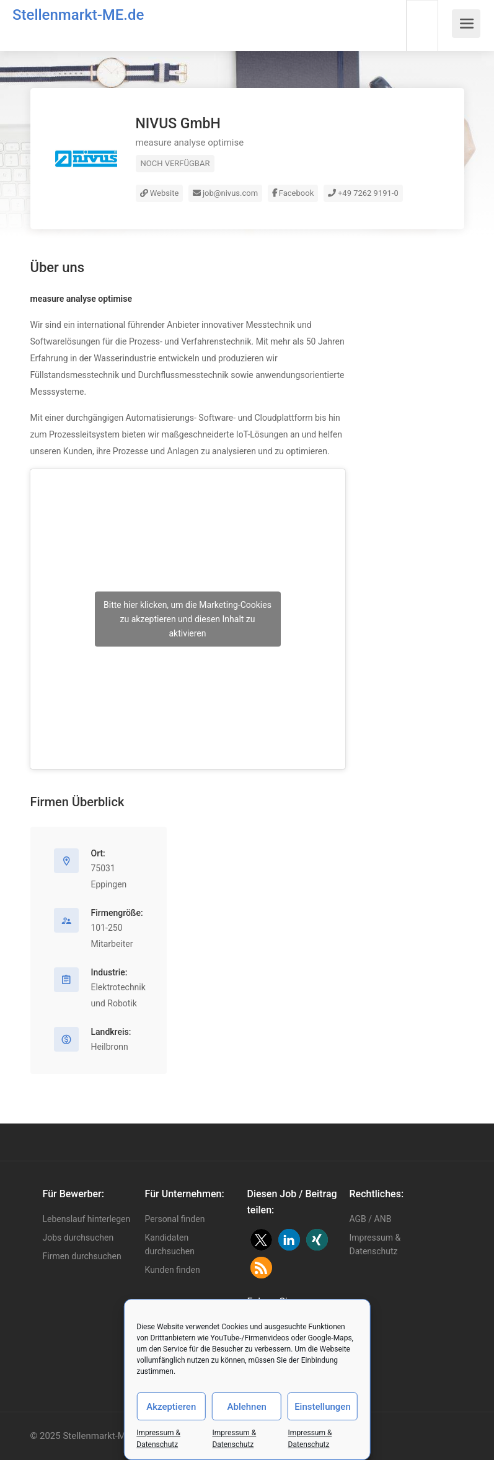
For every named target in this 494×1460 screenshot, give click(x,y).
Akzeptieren (171, 1406)
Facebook (293, 193)
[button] (261, 1240)
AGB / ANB (371, 1219)
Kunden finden (172, 1270)
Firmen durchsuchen (82, 1256)
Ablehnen (247, 1406)
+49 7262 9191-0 (363, 193)
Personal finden (175, 1219)
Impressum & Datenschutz (375, 1244)
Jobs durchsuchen (78, 1237)
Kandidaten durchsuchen (170, 1244)
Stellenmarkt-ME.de (78, 15)
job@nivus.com (225, 193)
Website (159, 193)
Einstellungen (322, 1406)
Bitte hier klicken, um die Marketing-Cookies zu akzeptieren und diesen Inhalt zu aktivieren (187, 619)
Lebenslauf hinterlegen (87, 1219)
